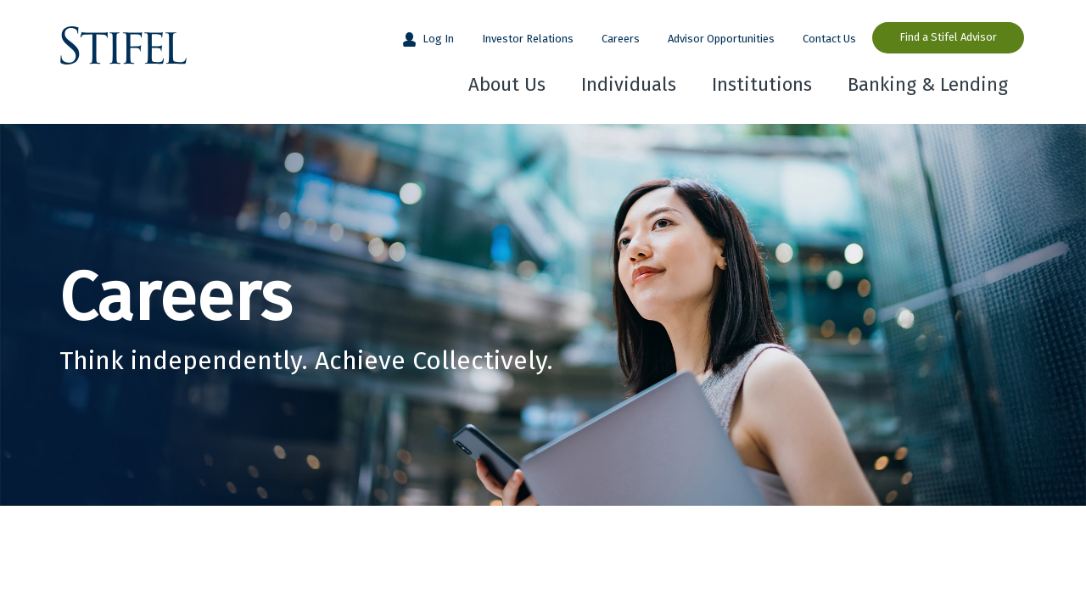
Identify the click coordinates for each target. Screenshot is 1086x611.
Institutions (762, 84)
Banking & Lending (928, 84)
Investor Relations (528, 38)
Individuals (628, 84)
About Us (507, 84)
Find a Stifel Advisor (948, 37)
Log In (437, 38)
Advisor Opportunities (721, 38)
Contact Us (829, 38)
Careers (621, 38)
